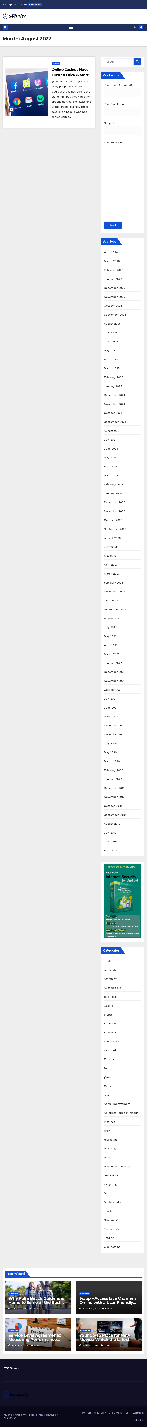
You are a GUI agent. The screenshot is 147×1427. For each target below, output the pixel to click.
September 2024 (115, 421)
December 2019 (114, 788)
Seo (106, 1193)
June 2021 (110, 707)
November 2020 (114, 734)
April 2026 (111, 252)
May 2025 (110, 350)
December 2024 (114, 395)
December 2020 (114, 725)
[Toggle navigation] (71, 27)
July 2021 (110, 698)
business (110, 996)
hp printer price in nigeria (121, 1112)
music (108, 1157)
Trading (109, 1237)
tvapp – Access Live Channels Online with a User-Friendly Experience (107, 1302)
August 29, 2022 (65, 81)
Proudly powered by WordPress (19, 1415)
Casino (56, 64)
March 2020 (112, 761)
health (108, 1095)
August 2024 (112, 430)
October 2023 (113, 520)
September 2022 (115, 609)
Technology (111, 1229)
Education (110, 1023)
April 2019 (110, 850)
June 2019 (111, 841)
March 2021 (111, 716)
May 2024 (110, 457)
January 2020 (113, 779)
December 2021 (114, 671)
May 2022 (110, 636)
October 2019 (113, 805)
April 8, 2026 (19, 1309)
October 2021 (113, 689)
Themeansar (9, 1418)
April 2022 (111, 645)
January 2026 (113, 279)
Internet (109, 1121)
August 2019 (112, 823)
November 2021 (114, 680)
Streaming (111, 1220)
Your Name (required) (122, 88)
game (107, 1077)
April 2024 (111, 466)
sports (108, 1211)
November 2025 (114, 296)
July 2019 (110, 832)
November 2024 (114, 404)
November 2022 (114, 591)
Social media (112, 1202)
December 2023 (114, 502)
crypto (108, 1014)
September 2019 (115, 814)
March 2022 (112, 654)
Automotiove (112, 987)
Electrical (110, 1032)
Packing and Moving (117, 1166)
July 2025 (110, 332)
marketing (110, 1139)
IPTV (107, 1130)
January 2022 (113, 663)
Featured (110, 1050)
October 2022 (113, 600)
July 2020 (110, 743)
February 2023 (113, 582)
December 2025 (114, 287)
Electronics (111, 1041)
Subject (122, 126)
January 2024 (113, 493)
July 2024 (110, 439)
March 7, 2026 (90, 1345)
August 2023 (112, 538)
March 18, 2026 (20, 1345)
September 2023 (115, 529)
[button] (135, 27)
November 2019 (114, 797)
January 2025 (113, 386)
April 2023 (111, 564)
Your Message (122, 179)
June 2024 (111, 448)
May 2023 (110, 555)
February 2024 (113, 484)
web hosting (112, 1246)
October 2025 (113, 305)
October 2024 (113, 413)
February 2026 (113, 270)
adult (107, 961)
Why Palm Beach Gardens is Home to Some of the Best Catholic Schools (36, 1302)
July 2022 (110, 627)
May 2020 (110, 752)
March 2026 (112, 261)
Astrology (110, 978)
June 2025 (111, 341)
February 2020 (113, 770)
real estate (111, 1175)
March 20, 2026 (91, 1309)
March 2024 (112, 475)
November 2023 (114, 511)
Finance (109, 1059)
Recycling (110, 1184)
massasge (110, 1148)
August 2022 (112, 618)
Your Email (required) (122, 107)
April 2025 (111, 359)
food (107, 1068)
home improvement (117, 1104)
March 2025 (112, 368)
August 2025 (112, 323)
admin (83, 81)
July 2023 (110, 546)
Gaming (109, 1086)
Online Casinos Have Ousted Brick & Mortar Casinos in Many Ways (72, 75)
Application (111, 970)
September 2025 (115, 314)
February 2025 (113, 377)
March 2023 (112, 573)
